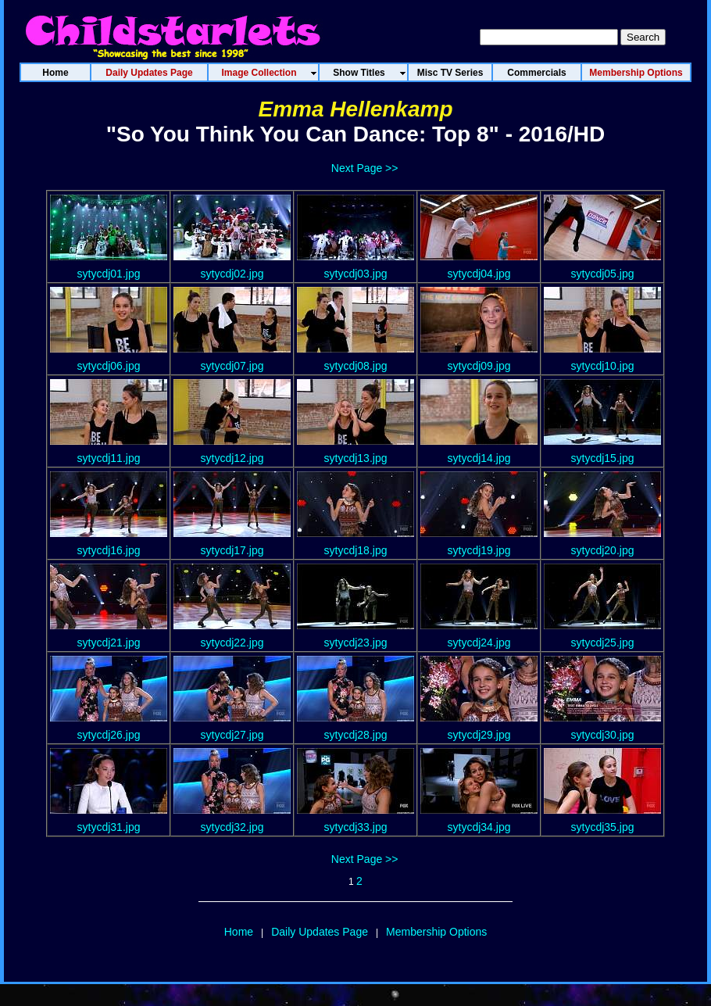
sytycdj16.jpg (109, 550)
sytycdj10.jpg (602, 366)
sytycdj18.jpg (356, 550)
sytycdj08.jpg (356, 366)
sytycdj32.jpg (232, 827)
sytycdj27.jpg (232, 735)
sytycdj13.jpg (356, 458)
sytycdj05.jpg (602, 273)
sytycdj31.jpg (109, 827)
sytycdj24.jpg (479, 642)
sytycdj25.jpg (602, 642)
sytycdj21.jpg (109, 642)
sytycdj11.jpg (109, 458)
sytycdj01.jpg (109, 273)
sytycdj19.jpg (479, 550)
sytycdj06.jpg (109, 366)
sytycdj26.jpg (109, 735)
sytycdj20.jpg (602, 550)
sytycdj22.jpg (232, 642)
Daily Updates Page (319, 931)
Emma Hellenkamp (356, 109)
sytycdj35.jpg (602, 827)
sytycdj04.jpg (479, 273)
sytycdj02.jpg (232, 273)
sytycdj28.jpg (356, 735)
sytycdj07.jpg (232, 366)
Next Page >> (364, 168)
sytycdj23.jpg (356, 642)
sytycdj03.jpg (356, 273)
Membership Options (436, 931)
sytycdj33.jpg (356, 827)
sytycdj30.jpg (602, 735)
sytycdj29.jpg (479, 735)
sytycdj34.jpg (479, 827)
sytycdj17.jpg (232, 550)
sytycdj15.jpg (602, 458)
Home (238, 931)
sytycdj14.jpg (479, 458)
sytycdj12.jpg (232, 458)
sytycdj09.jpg (479, 366)
